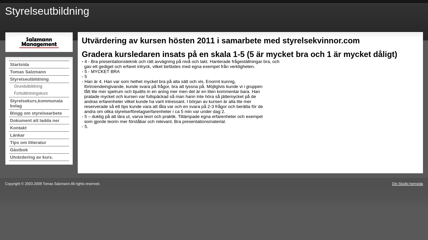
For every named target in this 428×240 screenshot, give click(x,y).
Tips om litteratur (28, 142)
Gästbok (19, 149)
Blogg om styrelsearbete (36, 113)
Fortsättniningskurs (31, 93)
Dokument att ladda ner (34, 120)
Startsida (19, 64)
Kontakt (18, 127)
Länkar (17, 135)
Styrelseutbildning (29, 79)
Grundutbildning (28, 86)
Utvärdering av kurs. (31, 157)
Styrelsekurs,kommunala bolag (36, 103)
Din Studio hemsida (407, 184)
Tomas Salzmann (28, 71)
